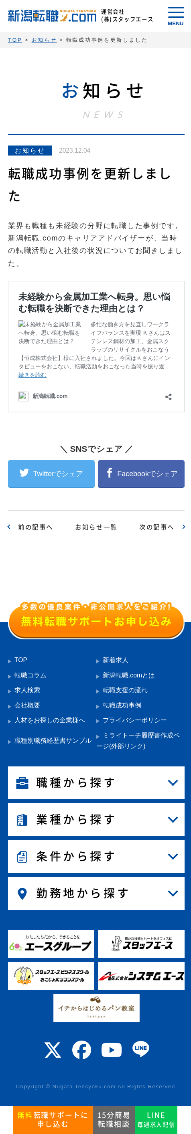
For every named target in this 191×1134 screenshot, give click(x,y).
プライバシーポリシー (135, 720)
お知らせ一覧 (96, 527)
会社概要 (27, 705)
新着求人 (115, 660)
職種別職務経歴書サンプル (52, 740)
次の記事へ (157, 527)
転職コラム (30, 675)
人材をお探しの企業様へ (49, 720)
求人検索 (27, 690)
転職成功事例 (122, 705)
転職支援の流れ (125, 690)
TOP (20, 660)
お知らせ (30, 150)
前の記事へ (35, 527)
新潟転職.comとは (129, 675)
